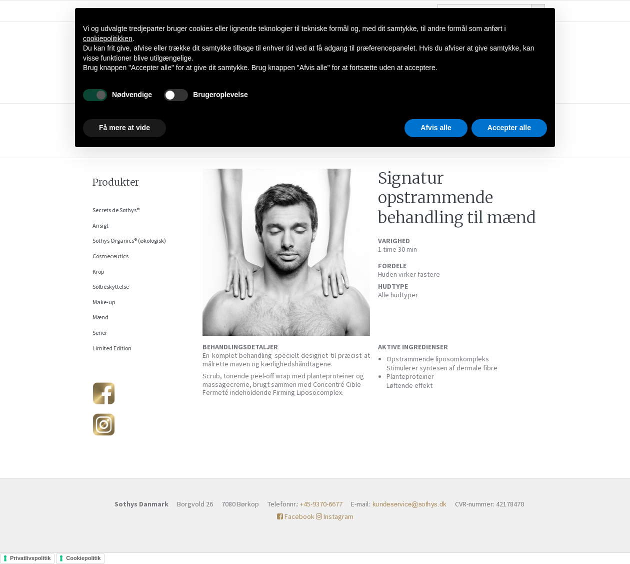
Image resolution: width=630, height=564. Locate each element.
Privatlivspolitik (30, 558)
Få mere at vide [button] (124, 128)
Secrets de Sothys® (116, 210)
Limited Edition (112, 348)
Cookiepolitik (83, 558)
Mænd (100, 317)
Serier (99, 332)
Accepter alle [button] (509, 128)
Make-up (104, 302)
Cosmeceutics (110, 256)
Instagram (335, 516)
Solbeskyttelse (110, 286)
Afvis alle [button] (435, 128)
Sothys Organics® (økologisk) (129, 240)
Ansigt (100, 225)
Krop (98, 271)
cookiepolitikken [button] (107, 39)
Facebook (295, 516)
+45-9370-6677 (321, 503)
